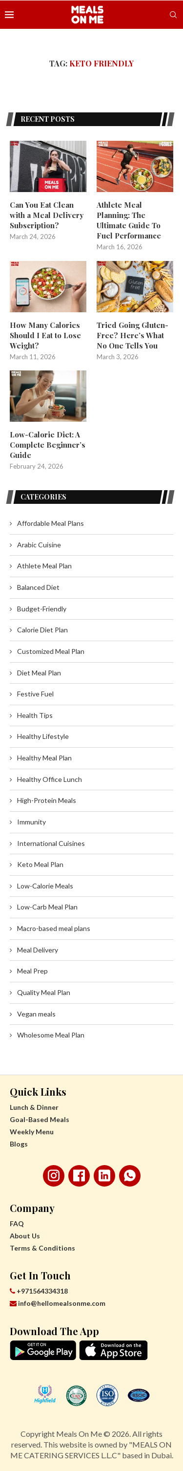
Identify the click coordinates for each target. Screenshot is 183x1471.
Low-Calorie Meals (45, 886)
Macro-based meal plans (53, 928)
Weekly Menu (32, 1131)
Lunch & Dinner (34, 1107)
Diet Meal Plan (39, 673)
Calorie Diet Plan (42, 630)
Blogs (19, 1144)
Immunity (31, 822)
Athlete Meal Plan (44, 566)
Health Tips (35, 715)
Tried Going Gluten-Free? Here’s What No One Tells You (132, 335)
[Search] (173, 14)
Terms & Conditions (42, 1248)
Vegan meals (36, 1014)
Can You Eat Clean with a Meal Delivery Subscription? (46, 215)
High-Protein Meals (46, 800)
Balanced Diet (38, 587)
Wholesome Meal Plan (50, 1035)
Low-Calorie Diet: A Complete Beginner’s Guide (47, 445)
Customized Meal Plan (50, 651)
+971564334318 (39, 1291)
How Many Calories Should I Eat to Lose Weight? (45, 335)
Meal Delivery (37, 950)
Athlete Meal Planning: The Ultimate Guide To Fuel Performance (129, 220)
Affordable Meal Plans (50, 523)
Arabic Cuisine (39, 545)
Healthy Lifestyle (43, 736)
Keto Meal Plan (40, 864)
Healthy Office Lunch (49, 779)
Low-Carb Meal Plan (47, 907)
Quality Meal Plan (43, 992)
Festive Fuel (35, 694)
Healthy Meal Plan (44, 758)
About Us (25, 1236)
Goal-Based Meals (39, 1119)
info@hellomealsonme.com (57, 1303)
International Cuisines (51, 843)
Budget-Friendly (41, 609)
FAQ (17, 1223)
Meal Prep (32, 971)
